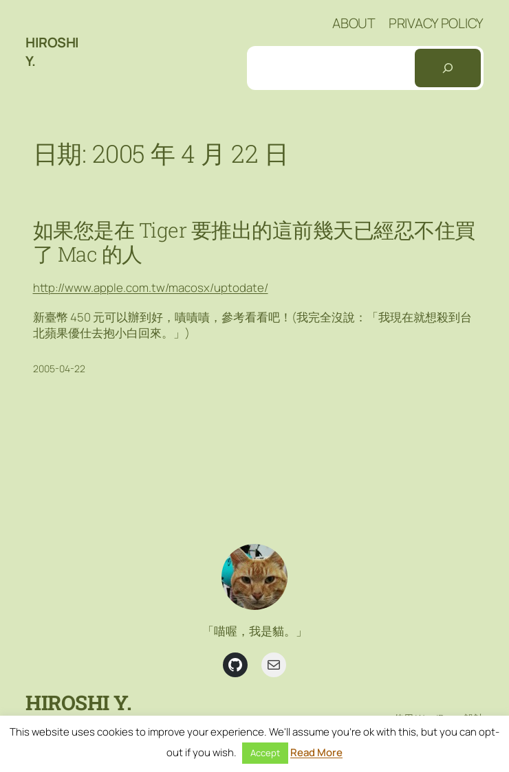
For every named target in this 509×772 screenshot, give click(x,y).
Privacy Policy (436, 23)
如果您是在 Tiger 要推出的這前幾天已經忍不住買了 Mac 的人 (254, 242)
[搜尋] (448, 68)
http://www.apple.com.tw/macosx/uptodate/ (150, 287)
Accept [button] (265, 753)
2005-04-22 (59, 368)
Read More (316, 752)
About (354, 23)
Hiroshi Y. (78, 702)
